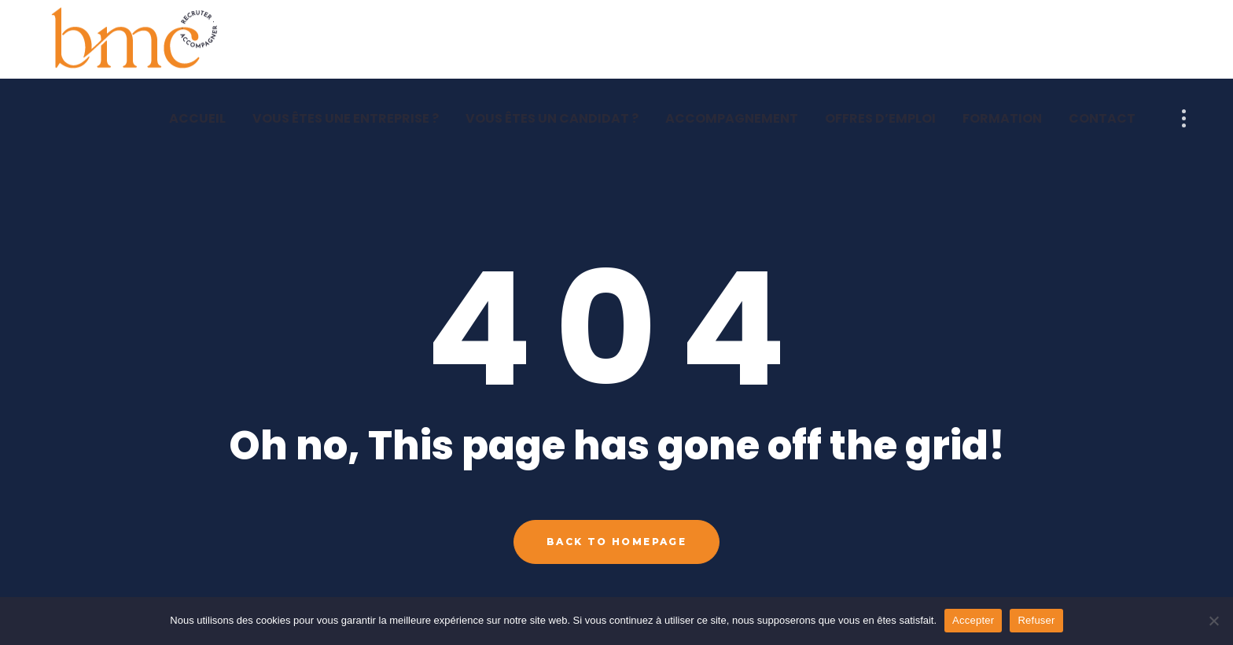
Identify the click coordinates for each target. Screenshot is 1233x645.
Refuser (1036, 620)
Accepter (973, 620)
